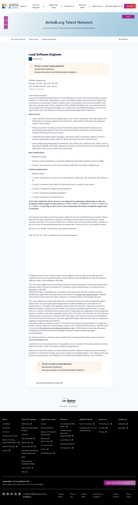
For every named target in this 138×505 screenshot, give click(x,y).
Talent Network (28, 438)
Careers (6, 450)
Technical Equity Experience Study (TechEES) (67, 433)
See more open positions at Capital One (49, 383)
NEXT (24, 457)
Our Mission (6, 424)
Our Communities (47, 445)
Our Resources (105, 424)
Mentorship (27, 424)
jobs (33, 39)
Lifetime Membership (29, 446)
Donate (43, 424)
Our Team (5, 432)
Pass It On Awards (87, 424)
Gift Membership (48, 453)
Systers (45, 449)
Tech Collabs (27, 468)
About (23, 6)
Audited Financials (10, 446)
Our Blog (103, 428)
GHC (24, 472)
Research (69, 6)
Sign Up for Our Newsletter (120, 482)
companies (49, 39)
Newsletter (123, 428)
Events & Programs (38, 6)
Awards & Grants (84, 6)
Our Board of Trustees (10, 436)
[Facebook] (6, 23)
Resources (98, 6)
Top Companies (66, 448)
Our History (6, 428)
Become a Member (114, 6)
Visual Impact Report (67, 444)
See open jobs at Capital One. (44, 69)
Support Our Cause (55, 6)
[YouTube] (11, 494)
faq (128, 16)
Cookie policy (73, 406)
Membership (27, 442)
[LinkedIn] (6, 27)
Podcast (103, 432)
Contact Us (123, 424)
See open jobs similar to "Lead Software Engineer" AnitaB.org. (55, 72)
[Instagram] (6, 18)
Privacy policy (63, 406)
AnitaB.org (27, 496)
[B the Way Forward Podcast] (19, 494)
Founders (25, 434)
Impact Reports (66, 440)
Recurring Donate (47, 428)
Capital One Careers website (87, 295)
